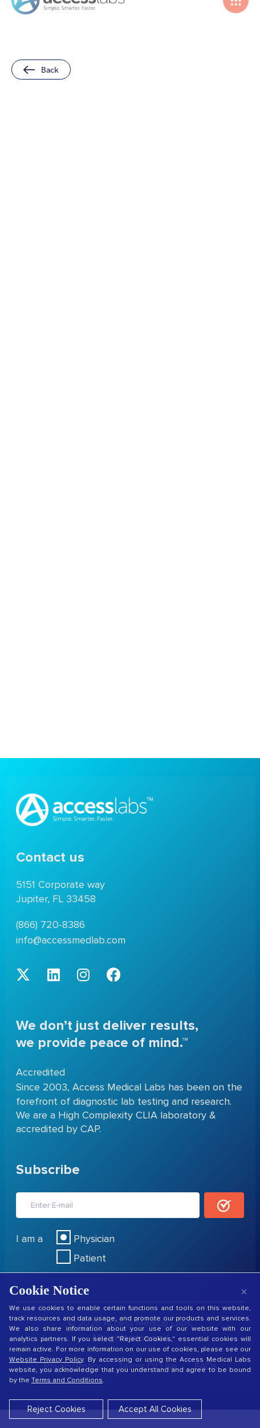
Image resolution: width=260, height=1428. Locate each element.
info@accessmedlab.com (70, 940)
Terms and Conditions (67, 1380)
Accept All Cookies (155, 1409)
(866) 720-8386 (50, 924)
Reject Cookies (56, 1409)
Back (41, 69)
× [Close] (244, 1291)
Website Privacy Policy (46, 1359)
